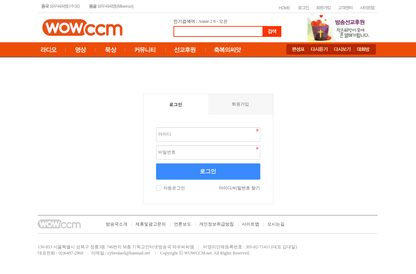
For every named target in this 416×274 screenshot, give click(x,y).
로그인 (208, 171)
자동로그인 (173, 187)
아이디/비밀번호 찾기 (239, 187)
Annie (203, 21)
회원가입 (240, 104)
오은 (223, 21)
